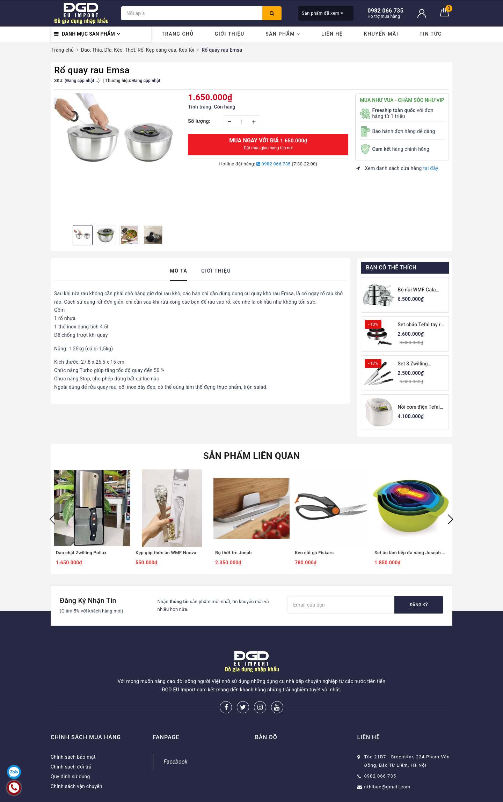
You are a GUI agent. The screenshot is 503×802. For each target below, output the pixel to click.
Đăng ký (419, 604)
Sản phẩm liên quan (251, 456)
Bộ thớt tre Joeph (233, 552)
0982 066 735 (273, 163)
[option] (117, 136)
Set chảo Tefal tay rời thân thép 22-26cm (421, 325)
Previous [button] (52, 519)
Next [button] (450, 519)
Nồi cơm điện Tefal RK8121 (419, 407)
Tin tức (431, 34)
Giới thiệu (230, 34)
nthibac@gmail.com (387, 786)
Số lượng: (199, 121)
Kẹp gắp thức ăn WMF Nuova (166, 552)
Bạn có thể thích (391, 267)
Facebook (176, 761)
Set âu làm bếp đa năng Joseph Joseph (410, 552)
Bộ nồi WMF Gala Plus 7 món (417, 290)
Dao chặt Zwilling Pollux (81, 552)
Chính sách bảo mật (73, 757)
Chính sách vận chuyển (76, 786)
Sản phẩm (282, 34)
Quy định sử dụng (70, 776)
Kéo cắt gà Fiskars (314, 552)
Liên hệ (332, 34)
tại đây (430, 168)
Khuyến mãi (381, 34)
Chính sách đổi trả (71, 767)
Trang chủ (178, 34)
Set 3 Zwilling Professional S (414, 364)
